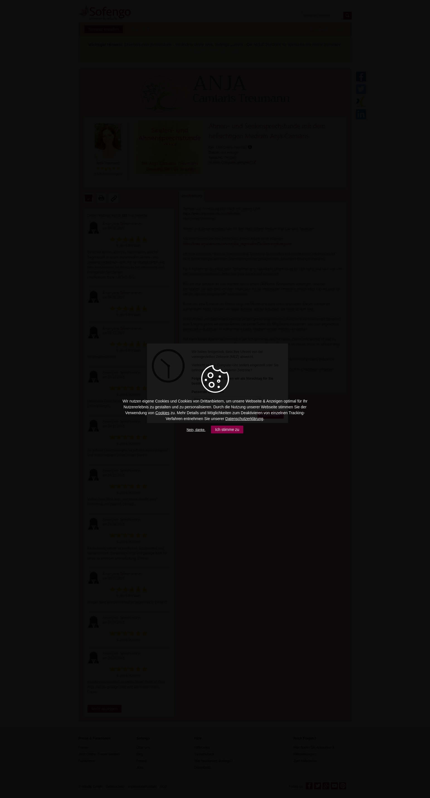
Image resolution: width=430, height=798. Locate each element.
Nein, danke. (196, 430)
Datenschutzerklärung (244, 418)
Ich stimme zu (227, 429)
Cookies (163, 413)
